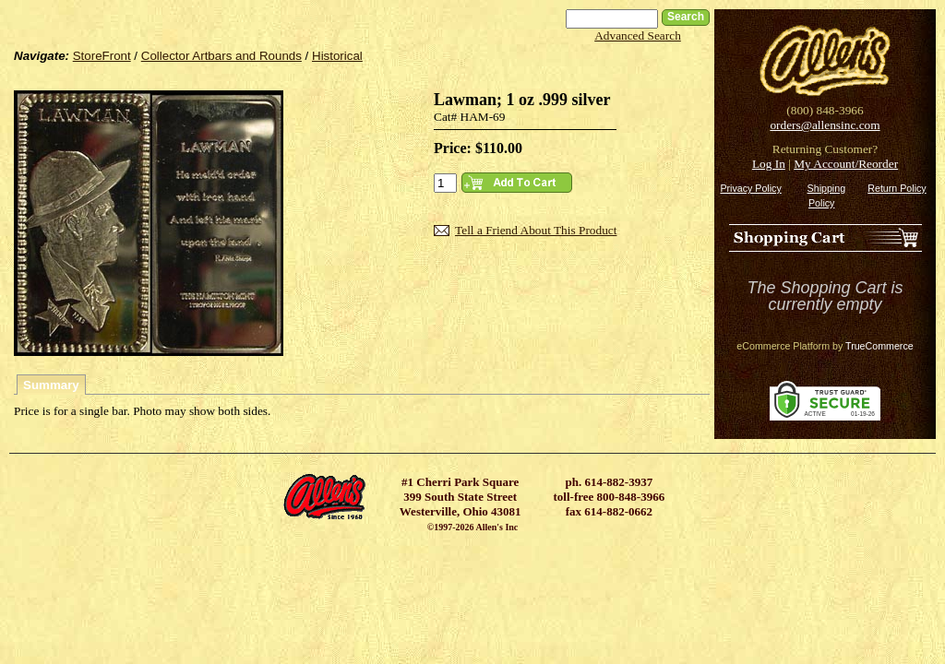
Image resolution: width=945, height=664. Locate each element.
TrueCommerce (879, 345)
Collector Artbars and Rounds (221, 56)
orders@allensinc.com (824, 125)
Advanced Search (637, 35)
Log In (768, 164)
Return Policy (896, 188)
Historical (337, 56)
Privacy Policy (750, 188)
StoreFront (102, 56)
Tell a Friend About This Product (535, 230)
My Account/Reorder (846, 164)
